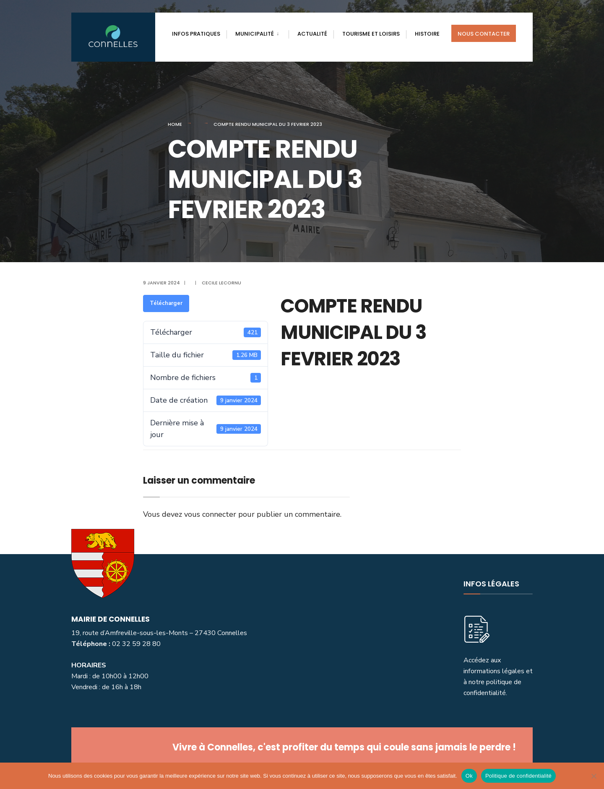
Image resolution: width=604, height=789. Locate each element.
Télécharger (166, 303)
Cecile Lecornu (221, 282)
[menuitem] (257, 32)
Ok (469, 776)
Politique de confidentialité (518, 776)
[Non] (593, 776)
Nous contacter (484, 34)
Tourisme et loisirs (371, 34)
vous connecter (210, 514)
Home (175, 124)
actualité (312, 34)
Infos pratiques (196, 34)
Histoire (427, 34)
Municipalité (254, 34)
